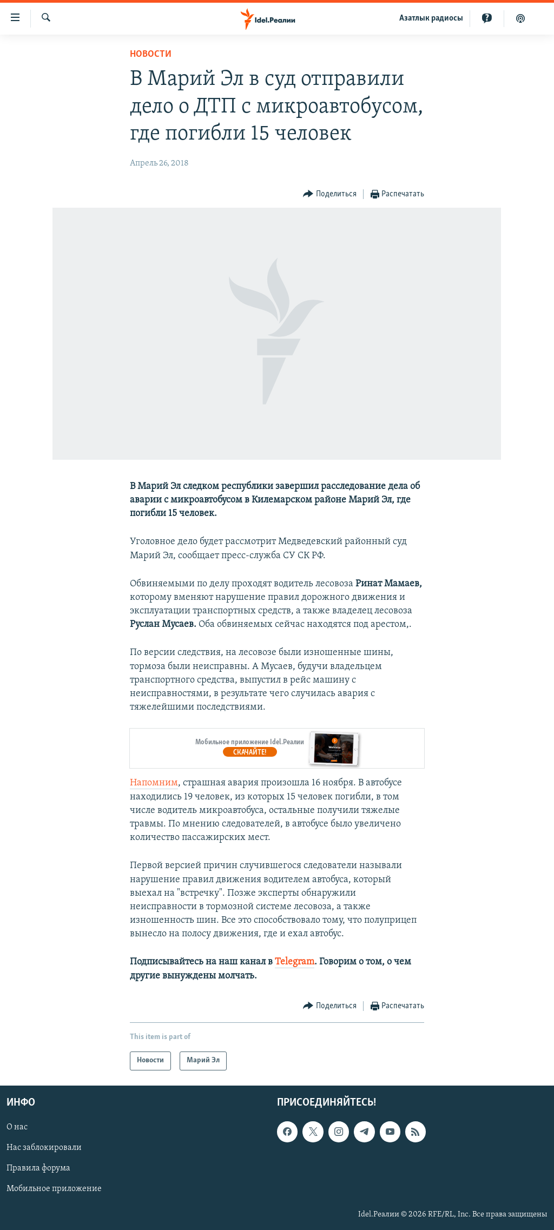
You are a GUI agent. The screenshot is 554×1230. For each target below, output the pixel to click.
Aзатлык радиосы (431, 18)
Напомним (154, 783)
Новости (151, 54)
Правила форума (38, 1168)
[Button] (330, 194)
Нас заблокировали (44, 1147)
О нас (17, 1127)
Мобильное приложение (54, 1189)
